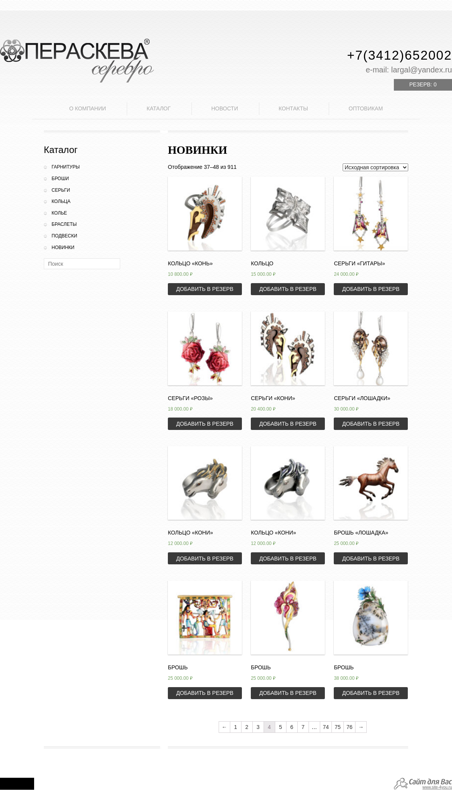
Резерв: (422, 84)
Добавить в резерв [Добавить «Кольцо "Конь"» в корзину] (204, 289)
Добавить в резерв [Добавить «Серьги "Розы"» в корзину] (204, 424)
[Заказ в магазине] (375, 167)
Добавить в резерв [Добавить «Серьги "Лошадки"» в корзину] (371, 424)
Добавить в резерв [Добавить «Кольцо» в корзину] (288, 289)
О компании (87, 108)
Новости (224, 108)
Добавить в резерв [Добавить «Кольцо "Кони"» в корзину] (204, 558)
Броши (60, 178)
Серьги (61, 190)
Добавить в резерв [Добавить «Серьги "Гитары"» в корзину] (371, 289)
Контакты (293, 108)
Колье (59, 213)
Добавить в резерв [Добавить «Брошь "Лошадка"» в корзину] (371, 558)
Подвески (64, 236)
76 (350, 727)
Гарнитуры (66, 167)
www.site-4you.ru (437, 787)
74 (326, 727)
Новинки (63, 247)
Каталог (159, 108)
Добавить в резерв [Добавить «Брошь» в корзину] (204, 693)
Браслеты (64, 224)
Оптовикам (365, 108)
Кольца (61, 201)
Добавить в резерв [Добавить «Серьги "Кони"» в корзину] (288, 424)
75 (338, 727)
